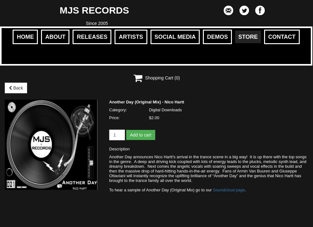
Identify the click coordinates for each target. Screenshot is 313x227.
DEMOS (217, 37)
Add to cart (140, 134)
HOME (25, 37)
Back (16, 87)
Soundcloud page (229, 190)
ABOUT (55, 37)
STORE (248, 37)
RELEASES (92, 37)
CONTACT (282, 37)
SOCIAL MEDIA (175, 37)
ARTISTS (131, 37)
